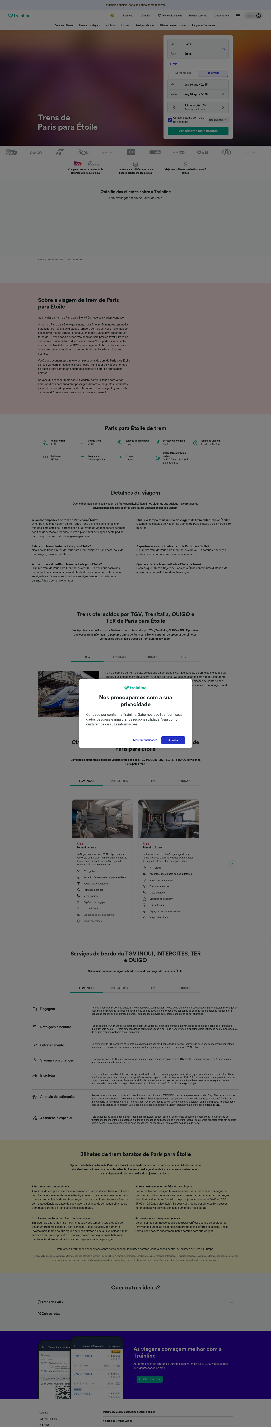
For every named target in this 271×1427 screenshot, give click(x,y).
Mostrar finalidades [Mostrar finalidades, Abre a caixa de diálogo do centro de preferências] (145, 740)
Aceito (173, 740)
